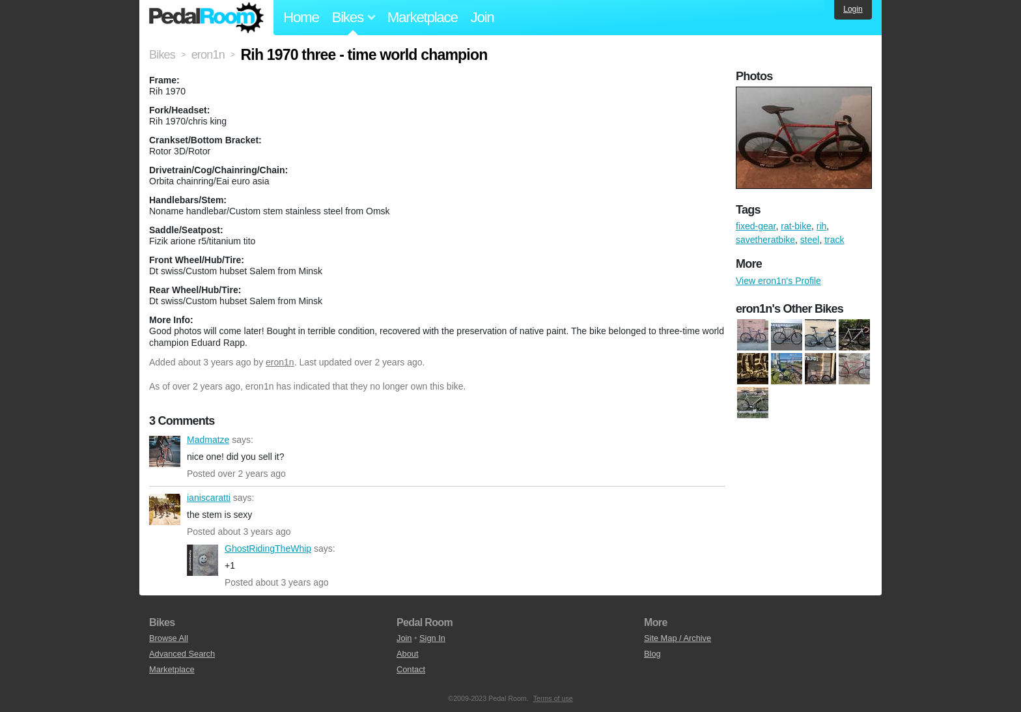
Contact (411, 669)
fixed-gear (756, 226)
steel (810, 240)
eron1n (280, 362)
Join (482, 17)
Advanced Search (182, 654)
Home (301, 17)
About (407, 654)
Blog (652, 654)
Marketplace (422, 17)
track (834, 240)
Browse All (168, 638)
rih (822, 226)
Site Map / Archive (677, 638)
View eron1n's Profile (778, 281)
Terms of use (553, 698)
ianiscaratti (164, 509)
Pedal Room (206, 17)
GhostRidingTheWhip (202, 560)
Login (852, 9)
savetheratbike (765, 240)
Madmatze (164, 451)
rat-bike (796, 226)
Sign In (432, 638)
